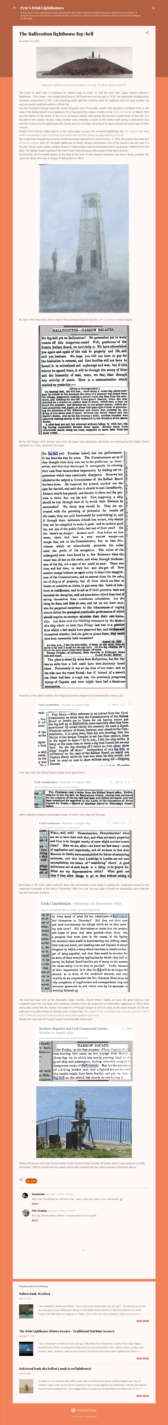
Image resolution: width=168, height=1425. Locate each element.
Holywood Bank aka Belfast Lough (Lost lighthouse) (55, 1369)
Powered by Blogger (84, 1410)
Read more (142, 1321)
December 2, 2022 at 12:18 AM (61, 1211)
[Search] (153, 9)
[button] (147, 33)
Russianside (38, 1194)
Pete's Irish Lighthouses (42, 7)
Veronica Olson (91, 1417)
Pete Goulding (39, 1210)
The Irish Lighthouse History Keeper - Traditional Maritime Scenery (67, 1331)
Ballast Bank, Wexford (34, 1294)
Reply (35, 1204)
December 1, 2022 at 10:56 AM (59, 1194)
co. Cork (31, 1180)
